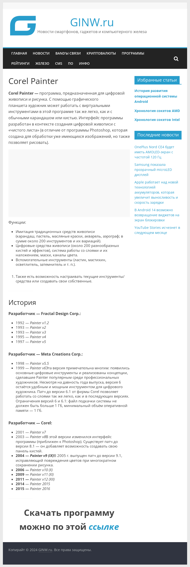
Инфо (84, 63)
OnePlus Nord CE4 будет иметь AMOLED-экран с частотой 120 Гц (154, 152)
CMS (58, 63)
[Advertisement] (69, 183)
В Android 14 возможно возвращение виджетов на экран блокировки (156, 215)
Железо (42, 63)
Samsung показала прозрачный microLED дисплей (153, 169)
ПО (70, 63)
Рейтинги (20, 63)
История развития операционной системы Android (155, 96)
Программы (133, 53)
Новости (41, 53)
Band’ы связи (68, 53)
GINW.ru (92, 21)
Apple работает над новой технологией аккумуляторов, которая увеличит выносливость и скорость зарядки (156, 192)
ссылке (104, 526)
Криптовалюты (101, 53)
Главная (19, 53)
